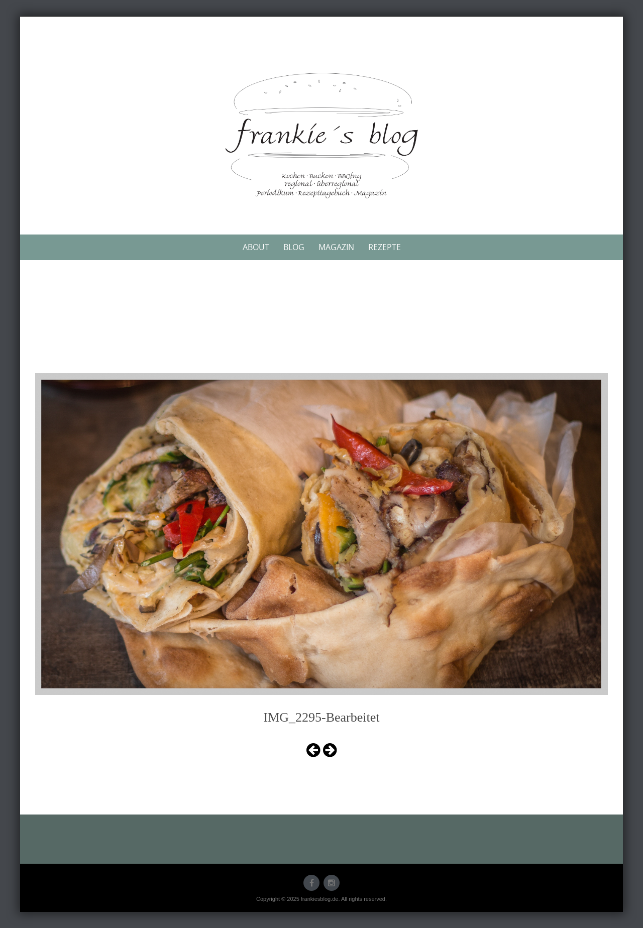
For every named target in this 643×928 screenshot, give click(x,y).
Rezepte (384, 247)
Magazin (336, 247)
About (256, 247)
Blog (293, 247)
